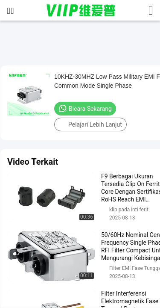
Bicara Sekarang (85, 108)
